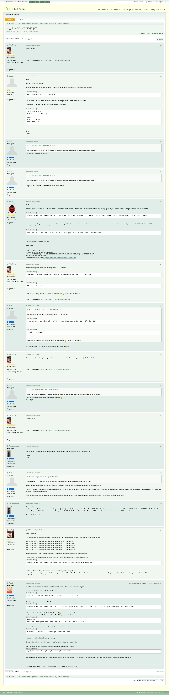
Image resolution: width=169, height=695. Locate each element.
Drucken (160, 39)
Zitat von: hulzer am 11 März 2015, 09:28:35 (42, 145)
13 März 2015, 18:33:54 (32, 171)
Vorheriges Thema (144, 33)
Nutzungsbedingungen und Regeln (148, 692)
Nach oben (9, 671)
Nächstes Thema (157, 33)
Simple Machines (18, 692)
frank (11, 201)
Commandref (136, 9)
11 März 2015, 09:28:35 (32, 76)
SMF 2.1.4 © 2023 (8, 692)
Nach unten (9, 39)
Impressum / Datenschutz (109, 9)
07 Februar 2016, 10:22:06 (33, 385)
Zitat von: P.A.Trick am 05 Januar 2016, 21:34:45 (43, 389)
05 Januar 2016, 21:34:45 (32, 354)
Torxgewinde (14, 446)
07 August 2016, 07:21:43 (33, 472)
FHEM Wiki (149, 9)
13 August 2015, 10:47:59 (33, 201)
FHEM (126, 9)
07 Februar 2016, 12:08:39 (33, 415)
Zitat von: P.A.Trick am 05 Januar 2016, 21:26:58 (43, 310)
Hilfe (137, 692)
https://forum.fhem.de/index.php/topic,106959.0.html (61, 257)
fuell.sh (46, 627)
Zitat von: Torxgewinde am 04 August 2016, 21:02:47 (44, 477)
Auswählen (33, 91)
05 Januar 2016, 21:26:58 (32, 264)
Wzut (11, 583)
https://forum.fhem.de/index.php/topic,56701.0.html (113, 511)
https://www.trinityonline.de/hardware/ (59, 60)
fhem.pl (103, 209)
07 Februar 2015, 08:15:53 (33, 45)
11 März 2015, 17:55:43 (32, 141)
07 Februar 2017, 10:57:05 (33, 583)
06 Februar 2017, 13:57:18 (34, 530)
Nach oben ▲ (162, 692)
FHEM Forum (17, 9)
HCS (10, 141)
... (24, 39)
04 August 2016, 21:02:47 (33, 446)
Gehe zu (135, 680)
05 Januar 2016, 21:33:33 (32, 305)
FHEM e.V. (160, 9)
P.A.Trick (12, 45)
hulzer (11, 76)
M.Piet (11, 530)
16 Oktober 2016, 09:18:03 (33, 503)
